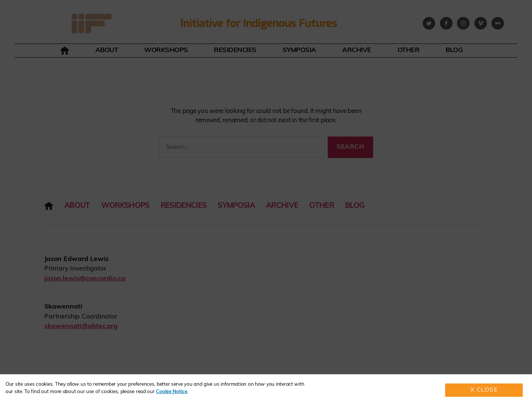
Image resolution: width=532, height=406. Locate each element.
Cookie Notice (171, 391)
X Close (484, 390)
